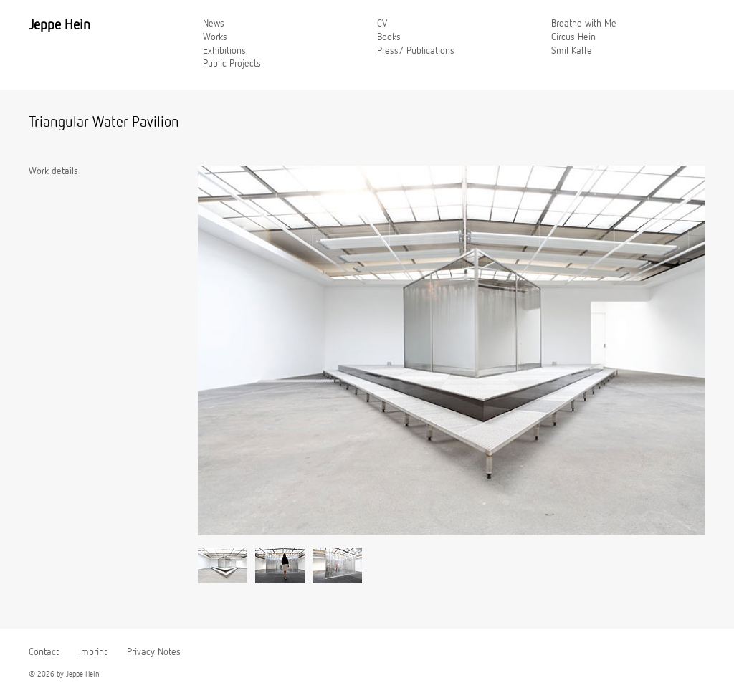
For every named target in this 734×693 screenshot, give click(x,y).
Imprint (93, 652)
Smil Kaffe (571, 51)
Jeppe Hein (59, 25)
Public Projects (232, 64)
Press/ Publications (415, 51)
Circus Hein (573, 37)
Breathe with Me (583, 24)
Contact (44, 652)
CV (382, 24)
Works (215, 37)
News (213, 24)
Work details (53, 171)
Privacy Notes (154, 652)
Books (389, 37)
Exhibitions (224, 51)
